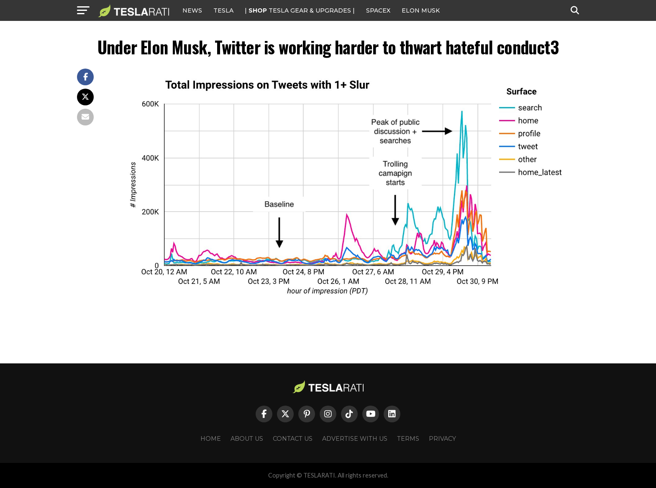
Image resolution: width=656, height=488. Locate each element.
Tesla (223, 10)
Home (210, 438)
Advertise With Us (354, 438)
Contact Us (293, 438)
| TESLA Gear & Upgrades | (300, 10)
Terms (408, 438)
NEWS (192, 10)
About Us (247, 438)
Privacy (442, 438)
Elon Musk (421, 10)
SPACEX (378, 10)
